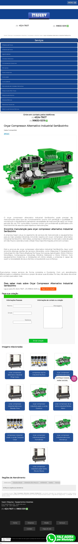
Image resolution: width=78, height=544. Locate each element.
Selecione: (7, 482)
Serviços (39, 40)
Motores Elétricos (7, 100)
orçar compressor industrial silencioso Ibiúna (63, 375)
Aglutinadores (6, 54)
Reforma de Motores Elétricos (10, 109)
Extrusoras (5, 68)
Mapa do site (47, 529)
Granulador (5, 77)
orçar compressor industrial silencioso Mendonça (63, 437)
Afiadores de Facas (7, 49)
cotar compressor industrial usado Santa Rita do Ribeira (39, 469)
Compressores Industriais (9, 63)
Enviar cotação (38, 341)
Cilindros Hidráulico (8, 58)
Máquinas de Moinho (8, 95)
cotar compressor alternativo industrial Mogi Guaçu (15, 375)
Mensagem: (52, 316)
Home (15, 523)
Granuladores (6, 81)
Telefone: (22, 321)
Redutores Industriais (8, 104)
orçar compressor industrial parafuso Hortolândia (39, 437)
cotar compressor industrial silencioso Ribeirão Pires (15, 406)
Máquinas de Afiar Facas (9, 91)
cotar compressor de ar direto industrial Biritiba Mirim (63, 406)
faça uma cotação (48, 289)
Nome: (19, 306)
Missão (46, 523)
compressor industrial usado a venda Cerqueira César (15, 437)
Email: (20, 313)
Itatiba (51, 482)
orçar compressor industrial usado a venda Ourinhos (38, 406)
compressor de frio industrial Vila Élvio (39, 374)
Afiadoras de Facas (7, 45)
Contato (29, 529)
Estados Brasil (17, 482)
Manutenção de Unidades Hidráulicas (13, 86)
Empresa (31, 523)
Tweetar (6, 134)
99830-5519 (61, 26)
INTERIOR (44, 482)
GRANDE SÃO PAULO (31, 482)
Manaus (57, 482)
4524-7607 (24, 26)
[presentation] (19, 331)
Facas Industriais (7, 72)
